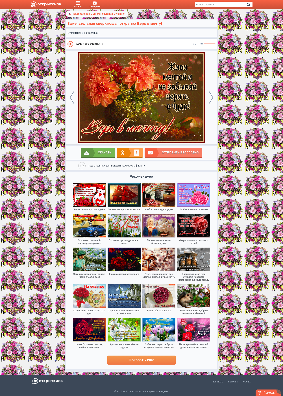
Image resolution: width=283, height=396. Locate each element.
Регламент (232, 381)
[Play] (70, 44)
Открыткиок (74, 32)
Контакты (218, 381)
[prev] (72, 97)
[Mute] (202, 44)
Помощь (246, 381)
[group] (141, 44)
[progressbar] (209, 44)
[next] (211, 97)
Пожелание (91, 32)
